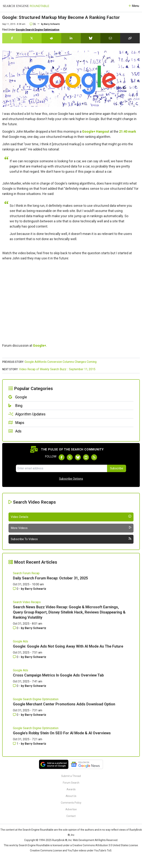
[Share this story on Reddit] (51, 38)
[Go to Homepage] (26, 6)
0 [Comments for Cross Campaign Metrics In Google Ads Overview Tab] (16, 686)
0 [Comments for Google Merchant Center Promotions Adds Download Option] (16, 715)
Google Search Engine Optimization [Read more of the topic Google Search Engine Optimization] (35, 699)
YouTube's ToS (102, 850)
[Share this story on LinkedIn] (71, 38)
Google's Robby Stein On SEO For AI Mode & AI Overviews (62, 733)
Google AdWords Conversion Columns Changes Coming (61, 362)
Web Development (83, 840)
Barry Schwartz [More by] (52, 24)
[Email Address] (61, 468)
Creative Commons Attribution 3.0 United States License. (105, 845)
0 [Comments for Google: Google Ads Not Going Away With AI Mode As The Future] (16, 657)
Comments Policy (71, 802)
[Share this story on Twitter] (31, 38)
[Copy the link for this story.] (130, 38)
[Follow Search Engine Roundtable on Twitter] (70, 457)
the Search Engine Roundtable (36, 829)
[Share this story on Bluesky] (90, 38)
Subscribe (116, 468)
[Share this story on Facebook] (12, 38)
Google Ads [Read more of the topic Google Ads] (20, 641)
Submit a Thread (71, 776)
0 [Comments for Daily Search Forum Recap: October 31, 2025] (16, 589)
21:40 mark (127, 131)
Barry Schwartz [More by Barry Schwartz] (35, 589)
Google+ (39, 345)
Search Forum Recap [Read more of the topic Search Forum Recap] (26, 573)
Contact (71, 816)
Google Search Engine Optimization (37, 29)
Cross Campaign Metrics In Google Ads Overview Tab (58, 675)
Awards (71, 789)
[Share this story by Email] (110, 38)
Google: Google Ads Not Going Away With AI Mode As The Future (68, 646)
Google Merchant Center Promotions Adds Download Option (64, 704)
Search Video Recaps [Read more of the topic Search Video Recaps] (27, 602)
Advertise (71, 809)
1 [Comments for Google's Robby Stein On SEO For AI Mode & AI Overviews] (16, 743)
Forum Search (71, 782)
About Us (71, 796)
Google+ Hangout (95, 131)
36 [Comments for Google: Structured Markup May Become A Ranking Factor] (33, 24)
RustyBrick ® (59, 840)
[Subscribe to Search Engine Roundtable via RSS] (94, 457)
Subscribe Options (71, 478)
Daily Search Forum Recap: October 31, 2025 (50, 578)
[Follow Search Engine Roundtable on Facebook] (62, 457)
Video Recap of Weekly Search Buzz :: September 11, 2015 (57, 369)
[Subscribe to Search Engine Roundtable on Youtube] (86, 457)
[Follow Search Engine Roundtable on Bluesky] (78, 457)
